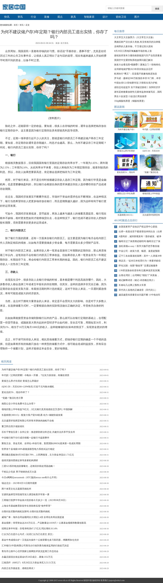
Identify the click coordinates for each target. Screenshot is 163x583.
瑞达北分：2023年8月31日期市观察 (19, 483)
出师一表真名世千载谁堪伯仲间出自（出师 (140, 231)
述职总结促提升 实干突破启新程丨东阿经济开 (137, 87)
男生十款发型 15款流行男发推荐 (130, 96)
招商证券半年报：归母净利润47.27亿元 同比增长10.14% (29, 528)
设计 (105, 16)
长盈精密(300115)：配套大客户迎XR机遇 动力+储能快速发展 (32, 415)
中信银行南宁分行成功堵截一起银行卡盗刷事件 (25, 438)
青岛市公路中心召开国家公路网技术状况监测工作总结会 (30, 551)
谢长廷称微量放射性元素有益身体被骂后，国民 (138, 92)
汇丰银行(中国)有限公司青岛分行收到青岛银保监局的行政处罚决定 (35, 545)
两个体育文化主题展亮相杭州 (16, 489)
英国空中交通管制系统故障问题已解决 (133, 60)
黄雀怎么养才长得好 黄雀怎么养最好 (20, 381)
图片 (136, 16)
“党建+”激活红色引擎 (12, 398)
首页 (16, 25)
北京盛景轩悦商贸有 (151, 215)
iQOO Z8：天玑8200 (151, 151)
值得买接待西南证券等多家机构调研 (20, 460)
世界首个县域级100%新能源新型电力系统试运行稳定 (28, 449)
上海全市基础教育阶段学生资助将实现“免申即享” (26, 506)
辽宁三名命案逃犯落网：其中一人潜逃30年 (140, 256)
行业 (33, 16)
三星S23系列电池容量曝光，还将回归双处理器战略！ (28, 466)
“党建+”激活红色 (151, 172)
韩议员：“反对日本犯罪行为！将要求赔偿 (140, 261)
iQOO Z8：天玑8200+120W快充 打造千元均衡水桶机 (28, 386)
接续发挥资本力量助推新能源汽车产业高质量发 (138, 55)
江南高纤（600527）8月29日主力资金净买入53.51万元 (29, 562)
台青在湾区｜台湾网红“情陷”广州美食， (139, 275)
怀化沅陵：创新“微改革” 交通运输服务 (138, 265)
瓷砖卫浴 (121, 16)
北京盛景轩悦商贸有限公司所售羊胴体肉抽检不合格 (28, 420)
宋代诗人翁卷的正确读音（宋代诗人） (138, 290)
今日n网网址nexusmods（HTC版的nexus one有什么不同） (30, 477)
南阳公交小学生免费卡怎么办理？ (19, 403)
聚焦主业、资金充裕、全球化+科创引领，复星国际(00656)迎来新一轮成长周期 (41, 443)
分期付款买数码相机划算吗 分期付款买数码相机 (26, 511)
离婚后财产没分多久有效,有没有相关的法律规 (137, 42)
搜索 (157, 8)
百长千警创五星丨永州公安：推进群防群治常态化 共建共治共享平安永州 (38, 432)
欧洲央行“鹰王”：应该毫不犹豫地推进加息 (135, 74)
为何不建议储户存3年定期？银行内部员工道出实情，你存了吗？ (34, 369)
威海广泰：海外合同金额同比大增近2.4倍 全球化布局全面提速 (33, 517)
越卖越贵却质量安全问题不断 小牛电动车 (139, 295)
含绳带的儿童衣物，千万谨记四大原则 (133, 46)
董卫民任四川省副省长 (13, 426)
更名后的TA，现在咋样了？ (16, 392)
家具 (73, 16)
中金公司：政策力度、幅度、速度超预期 (139, 251)
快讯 (6, 16)
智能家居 (89, 16)
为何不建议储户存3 (126, 129)
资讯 (20, 16)
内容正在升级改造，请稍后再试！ (19, 568)
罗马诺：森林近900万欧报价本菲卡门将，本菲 (137, 78)
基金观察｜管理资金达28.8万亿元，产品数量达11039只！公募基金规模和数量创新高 (44, 523)
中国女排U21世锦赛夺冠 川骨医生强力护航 (135, 83)
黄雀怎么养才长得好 (126, 151)
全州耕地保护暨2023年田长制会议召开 (133, 69)
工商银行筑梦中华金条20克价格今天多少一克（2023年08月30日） (34, 500)
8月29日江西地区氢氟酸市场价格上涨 (133, 51)
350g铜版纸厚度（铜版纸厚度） (130, 101)
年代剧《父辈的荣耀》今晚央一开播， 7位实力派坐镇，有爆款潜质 (35, 375)
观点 (60, 16)
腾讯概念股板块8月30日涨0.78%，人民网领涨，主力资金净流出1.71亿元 (38, 455)
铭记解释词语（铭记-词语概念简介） (137, 280)
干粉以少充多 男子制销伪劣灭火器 (19, 472)
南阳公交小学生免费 (126, 193)
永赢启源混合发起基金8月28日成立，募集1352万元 (27, 557)
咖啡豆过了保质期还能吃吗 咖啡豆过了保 (139, 241)
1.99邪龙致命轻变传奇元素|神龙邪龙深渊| (139, 270)
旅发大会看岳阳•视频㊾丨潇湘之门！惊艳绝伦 (137, 64)
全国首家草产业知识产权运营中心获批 (138, 226)
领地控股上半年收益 (151, 193)
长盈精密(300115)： (126, 215)
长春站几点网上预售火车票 (132, 285)
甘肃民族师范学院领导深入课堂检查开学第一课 (25, 494)
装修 (46, 16)
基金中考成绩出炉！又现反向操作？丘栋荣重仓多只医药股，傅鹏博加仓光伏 (40, 540)
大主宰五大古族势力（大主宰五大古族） (134, 37)
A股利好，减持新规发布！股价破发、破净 (140, 236)
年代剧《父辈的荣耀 (151, 129)
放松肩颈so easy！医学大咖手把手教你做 (139, 246)
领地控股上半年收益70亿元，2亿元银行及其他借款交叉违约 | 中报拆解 (37, 409)
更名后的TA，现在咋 (126, 172)
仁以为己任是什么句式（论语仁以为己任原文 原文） (28, 534)
